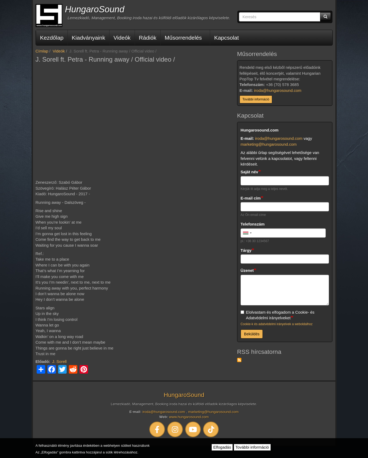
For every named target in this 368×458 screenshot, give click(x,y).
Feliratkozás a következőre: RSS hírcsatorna (239, 360)
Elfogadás (222, 447)
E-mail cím (251, 198)
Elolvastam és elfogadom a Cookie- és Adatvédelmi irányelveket (277, 315)
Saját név (249, 172)
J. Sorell (59, 361)
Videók (122, 38)
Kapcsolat (226, 38)
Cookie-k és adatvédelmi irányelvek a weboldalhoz (277, 324)
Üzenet (247, 270)
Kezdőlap (52, 38)
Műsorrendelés (183, 38)
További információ (255, 99)
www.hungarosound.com (189, 417)
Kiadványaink (88, 38)
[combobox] (247, 233)
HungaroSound (94, 9)
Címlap (42, 51)
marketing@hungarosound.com (269, 144)
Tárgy (246, 250)
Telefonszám (253, 224)
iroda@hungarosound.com (277, 90)
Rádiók (147, 38)
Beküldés (252, 334)
